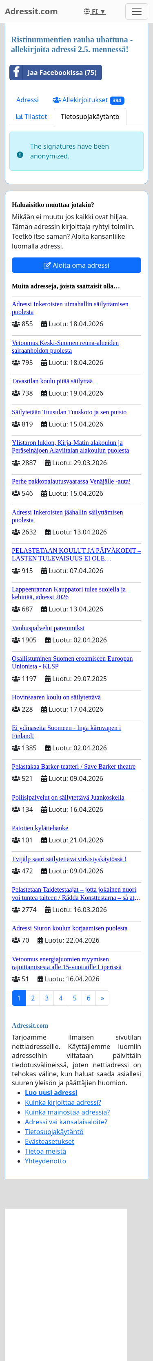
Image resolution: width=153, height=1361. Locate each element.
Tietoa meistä (45, 1151)
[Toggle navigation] (136, 11)
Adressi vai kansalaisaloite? (66, 1121)
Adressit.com (31, 11)
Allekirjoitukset (88, 100)
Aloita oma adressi (76, 265)
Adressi (27, 99)
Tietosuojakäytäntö (90, 116)
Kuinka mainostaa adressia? (67, 1112)
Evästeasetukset (49, 1141)
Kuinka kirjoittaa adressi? (63, 1102)
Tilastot (31, 116)
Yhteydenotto (45, 1161)
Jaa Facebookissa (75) (53, 72)
